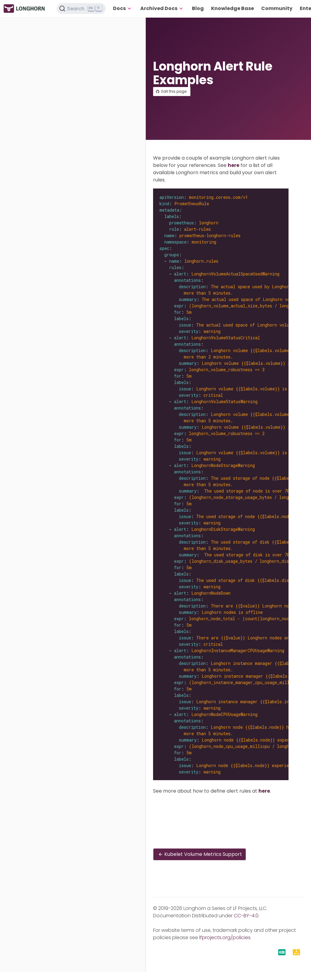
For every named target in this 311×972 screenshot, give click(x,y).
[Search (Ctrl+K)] (81, 8)
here (233, 165)
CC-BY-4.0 (246, 915)
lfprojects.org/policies (225, 937)
